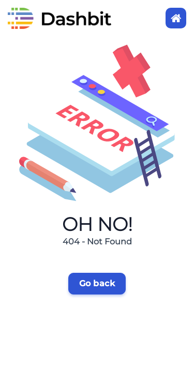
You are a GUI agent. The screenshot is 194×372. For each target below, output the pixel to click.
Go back (97, 283)
